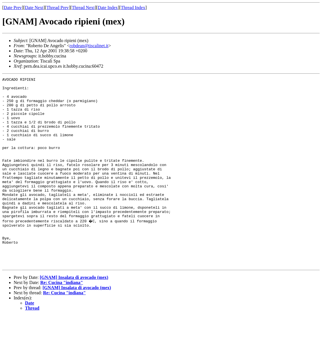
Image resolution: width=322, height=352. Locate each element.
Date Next (34, 7)
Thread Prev (57, 7)
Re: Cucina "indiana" (61, 319)
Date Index (108, 7)
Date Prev (13, 7)
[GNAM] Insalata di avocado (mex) (74, 314)
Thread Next (83, 7)
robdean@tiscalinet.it (89, 45)
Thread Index (133, 7)
